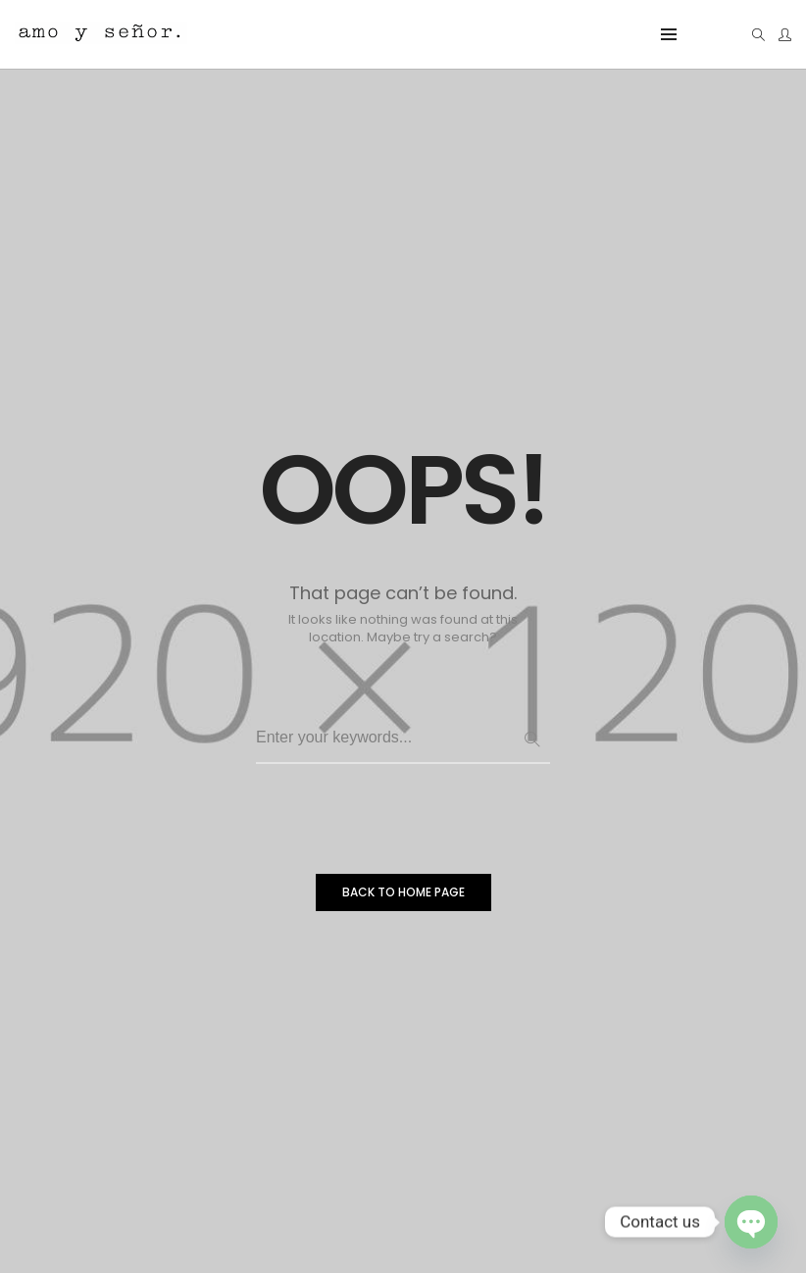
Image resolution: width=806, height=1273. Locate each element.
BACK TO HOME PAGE (403, 896)
